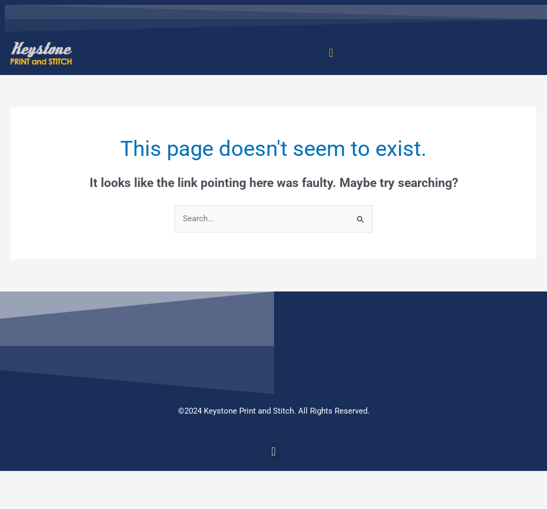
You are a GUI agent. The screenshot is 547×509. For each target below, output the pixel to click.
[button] (331, 53)
